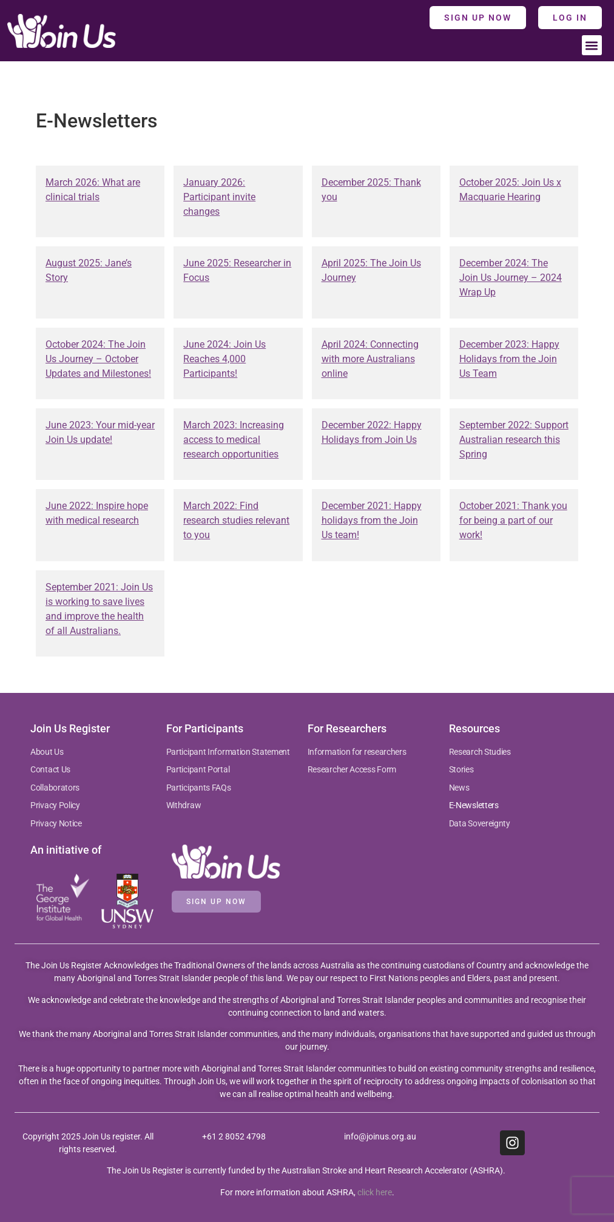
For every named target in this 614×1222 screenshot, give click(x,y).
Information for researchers (357, 752)
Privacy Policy (55, 805)
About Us (47, 752)
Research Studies (480, 752)
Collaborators (54, 787)
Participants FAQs (198, 787)
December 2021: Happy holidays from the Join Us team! (372, 520)
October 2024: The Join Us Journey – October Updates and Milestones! (98, 359)
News (459, 787)
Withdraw (183, 805)
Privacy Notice (56, 823)
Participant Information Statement (228, 752)
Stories (461, 769)
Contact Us (50, 769)
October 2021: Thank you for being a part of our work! (513, 520)
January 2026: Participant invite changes (219, 197)
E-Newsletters (474, 805)
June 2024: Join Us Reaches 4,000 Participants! (224, 359)
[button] (592, 45)
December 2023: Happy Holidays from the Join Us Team (509, 359)
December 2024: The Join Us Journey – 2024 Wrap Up (510, 277)
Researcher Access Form (352, 769)
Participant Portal (198, 769)
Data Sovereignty (479, 823)
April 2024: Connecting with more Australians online (370, 359)
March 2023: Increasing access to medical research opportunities (233, 439)
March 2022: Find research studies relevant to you (236, 520)
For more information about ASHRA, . (307, 1192)
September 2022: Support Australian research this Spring (513, 439)
